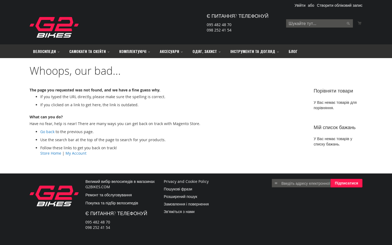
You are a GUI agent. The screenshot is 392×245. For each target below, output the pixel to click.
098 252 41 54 (219, 30)
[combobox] (319, 23)
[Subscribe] (346, 183)
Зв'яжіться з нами (179, 211)
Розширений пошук (180, 196)
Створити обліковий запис (339, 5)
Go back (47, 131)
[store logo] (54, 27)
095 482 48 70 (219, 24)
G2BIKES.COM (97, 186)
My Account (76, 153)
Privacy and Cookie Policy (186, 181)
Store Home (50, 153)
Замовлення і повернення (186, 204)
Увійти (300, 5)
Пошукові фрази (178, 188)
